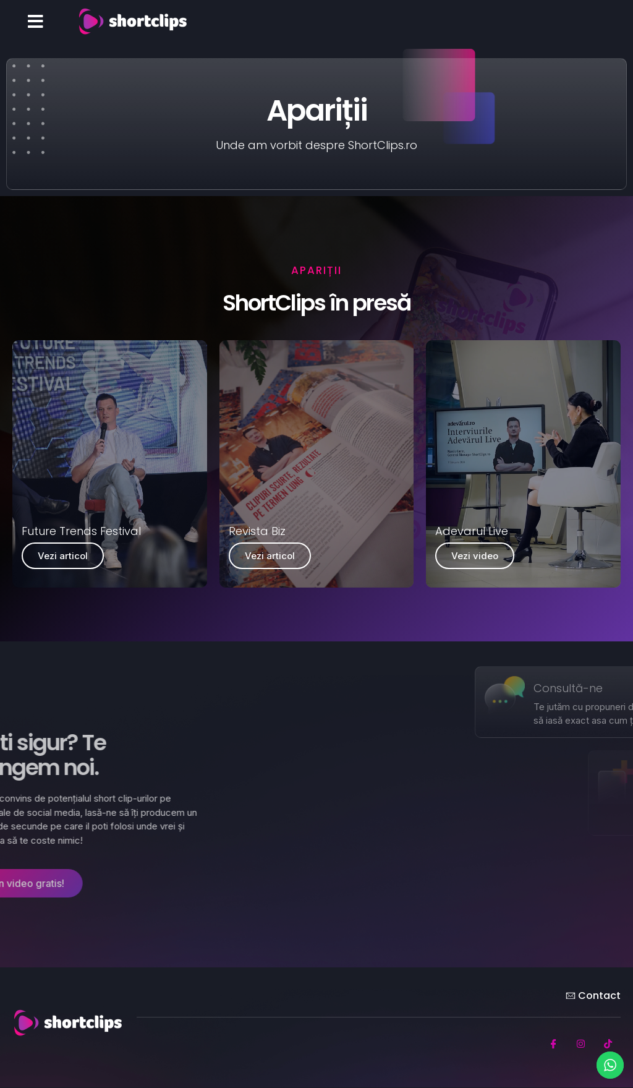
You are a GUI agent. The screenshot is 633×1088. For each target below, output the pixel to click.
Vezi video (474, 556)
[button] (35, 22)
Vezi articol (63, 556)
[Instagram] (581, 1044)
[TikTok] (608, 1044)
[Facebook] (554, 1044)
